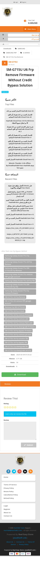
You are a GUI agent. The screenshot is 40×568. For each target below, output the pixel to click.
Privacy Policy (24, 544)
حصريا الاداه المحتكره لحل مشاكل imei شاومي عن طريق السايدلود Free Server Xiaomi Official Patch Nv (20, 209)
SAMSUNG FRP (10, 53)
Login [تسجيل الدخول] (6, 506)
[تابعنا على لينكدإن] (25, 471)
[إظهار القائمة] (30, 29)
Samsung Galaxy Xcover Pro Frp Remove (17, 257)
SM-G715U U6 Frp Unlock (14, 311)
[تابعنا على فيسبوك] (8, 471)
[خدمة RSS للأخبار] (31, 471)
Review (6, 420)
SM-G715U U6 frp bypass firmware (18, 331)
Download (20, 374)
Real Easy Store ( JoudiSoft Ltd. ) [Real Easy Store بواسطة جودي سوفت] (24, 550)
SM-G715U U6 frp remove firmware (18, 315)
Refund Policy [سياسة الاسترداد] (9, 498)
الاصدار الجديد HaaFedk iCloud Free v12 (20, 161)
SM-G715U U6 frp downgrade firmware (20, 327)
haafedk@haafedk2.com (13, 530)
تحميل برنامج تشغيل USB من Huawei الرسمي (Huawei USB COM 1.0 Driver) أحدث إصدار (20, 195)
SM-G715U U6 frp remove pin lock (18, 334)
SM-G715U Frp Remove (13, 57)
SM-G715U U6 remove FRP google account (18, 302)
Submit (28, 445)
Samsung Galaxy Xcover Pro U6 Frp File (20, 281)
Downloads (7, 49)
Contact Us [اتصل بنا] (8, 516)
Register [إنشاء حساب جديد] (7, 509)
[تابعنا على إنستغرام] (19, 471)
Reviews (8, 384)
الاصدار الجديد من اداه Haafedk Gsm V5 (20, 112)
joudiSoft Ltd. (20, 538)
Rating (6, 404)
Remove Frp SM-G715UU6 (15, 307)
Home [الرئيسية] (6, 477)
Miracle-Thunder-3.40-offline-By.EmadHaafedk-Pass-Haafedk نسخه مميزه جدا (20, 166)
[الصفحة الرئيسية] (20, 12)
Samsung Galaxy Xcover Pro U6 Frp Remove (18, 263)
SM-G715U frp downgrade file (16, 346)
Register (23, 2)
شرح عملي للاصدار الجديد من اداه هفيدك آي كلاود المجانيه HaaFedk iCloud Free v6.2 (20, 130)
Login (16, 2)
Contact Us (20, 542)
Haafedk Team (19, 528)
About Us (9, 542)
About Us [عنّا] (7, 512)
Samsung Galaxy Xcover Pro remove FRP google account (19, 275)
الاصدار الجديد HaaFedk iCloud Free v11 (20, 226)
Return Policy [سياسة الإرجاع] (9, 491)
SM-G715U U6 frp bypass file (16, 342)
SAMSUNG (20, 49)
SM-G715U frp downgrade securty (18, 350)
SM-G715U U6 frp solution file (16, 338)
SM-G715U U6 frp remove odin (17, 319)
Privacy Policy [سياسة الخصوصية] (9, 488)
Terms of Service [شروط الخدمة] (10, 485)
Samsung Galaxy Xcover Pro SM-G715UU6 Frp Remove (17, 269)
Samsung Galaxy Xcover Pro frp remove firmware (17, 292)
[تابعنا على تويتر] (14, 471)
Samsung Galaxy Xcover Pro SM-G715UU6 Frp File (17, 285)
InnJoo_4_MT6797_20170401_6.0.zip (20, 235)
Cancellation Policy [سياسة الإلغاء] (11, 495)
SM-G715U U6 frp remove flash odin (19, 323)
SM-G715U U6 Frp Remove (15, 297)
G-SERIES (25, 53)
